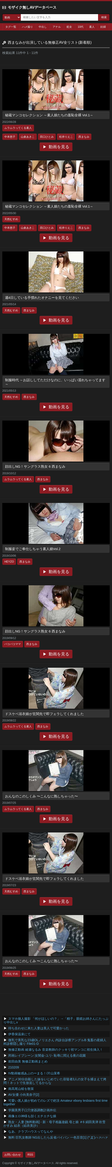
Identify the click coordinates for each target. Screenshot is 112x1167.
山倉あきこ (28, 136)
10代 (80, 26)
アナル (57, 26)
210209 (13, 1067)
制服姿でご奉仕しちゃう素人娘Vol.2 (33, 549)
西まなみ (83, 136)
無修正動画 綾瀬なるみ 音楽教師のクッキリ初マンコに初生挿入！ (55, 1049)
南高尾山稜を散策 (21, 1089)
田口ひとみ (47, 136)
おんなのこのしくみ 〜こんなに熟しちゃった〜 (41, 796)
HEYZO (9, 561)
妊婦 (103, 26)
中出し (43, 26)
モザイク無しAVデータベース (32, 7)
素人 (92, 26)
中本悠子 (9, 136)
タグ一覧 (10, 26)
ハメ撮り (27, 26)
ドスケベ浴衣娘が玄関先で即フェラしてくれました (44, 714)
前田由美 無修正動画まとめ (28, 1061)
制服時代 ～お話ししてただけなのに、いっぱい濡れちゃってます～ (55, 382)
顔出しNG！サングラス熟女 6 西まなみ (35, 466)
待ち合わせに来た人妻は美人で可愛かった (38, 1028)
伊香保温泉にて (19, 1034)
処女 (69, 26)
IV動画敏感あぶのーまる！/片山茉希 (34, 1073)
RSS (30, 1154)
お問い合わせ (12, 1154)
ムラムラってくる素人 (18, 127)
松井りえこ (66, 136)
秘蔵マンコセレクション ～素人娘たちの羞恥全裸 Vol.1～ (49, 115)
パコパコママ (12, 644)
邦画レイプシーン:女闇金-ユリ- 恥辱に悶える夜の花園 (47, 1055)
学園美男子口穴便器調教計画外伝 (32, 1110)
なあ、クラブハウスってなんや (30, 1131)
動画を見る (59, 147)
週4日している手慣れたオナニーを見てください (42, 297)
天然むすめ (11, 219)
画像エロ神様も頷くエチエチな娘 (32, 1116)
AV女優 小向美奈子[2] (23, 1094)
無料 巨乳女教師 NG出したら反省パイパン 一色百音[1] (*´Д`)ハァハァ (58, 1137)
